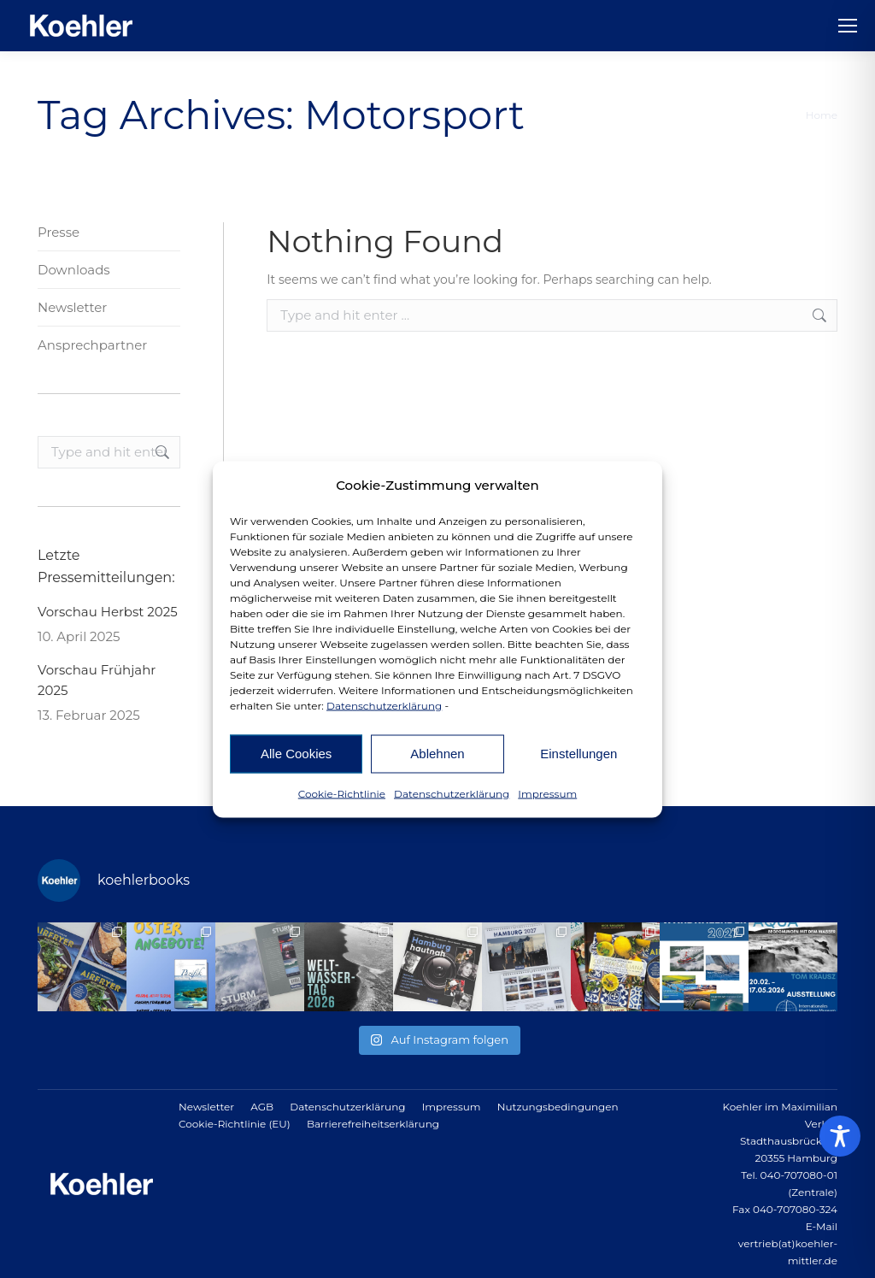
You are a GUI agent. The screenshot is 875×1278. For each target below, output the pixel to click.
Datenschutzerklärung (384, 704)
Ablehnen (437, 753)
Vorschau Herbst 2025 (108, 612)
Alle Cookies (296, 753)
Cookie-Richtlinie (341, 792)
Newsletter (72, 307)
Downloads (74, 270)
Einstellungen (578, 753)
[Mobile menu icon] (847, 25)
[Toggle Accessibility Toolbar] (840, 1136)
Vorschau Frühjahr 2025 (97, 680)
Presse (58, 232)
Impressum (547, 792)
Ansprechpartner (92, 345)
